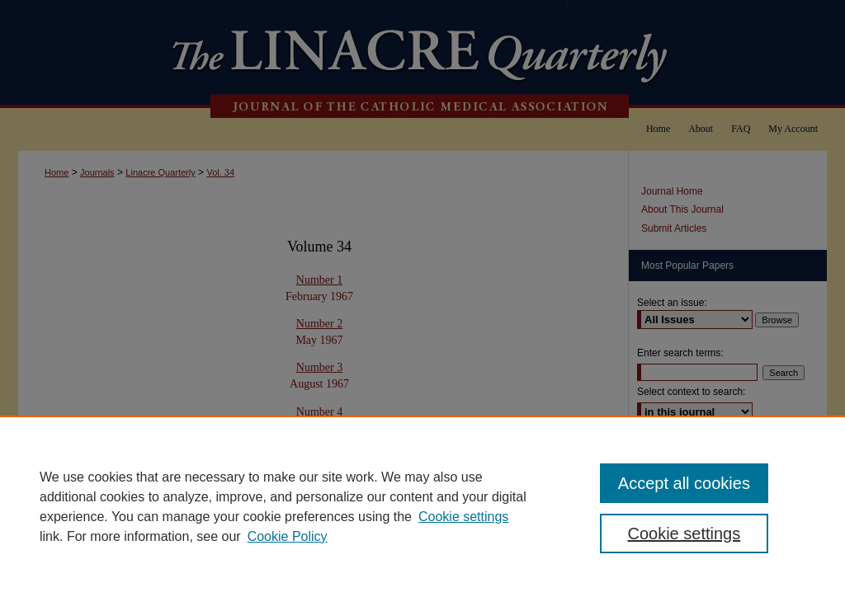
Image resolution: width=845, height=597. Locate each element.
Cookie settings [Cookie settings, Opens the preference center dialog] (683, 533)
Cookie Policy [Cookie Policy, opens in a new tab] (288, 536)
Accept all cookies (684, 483)
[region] (422, 506)
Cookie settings (463, 517)
